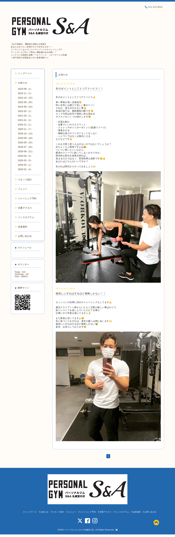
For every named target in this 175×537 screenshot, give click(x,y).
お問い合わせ (23, 236)
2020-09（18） (26, 138)
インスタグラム (24, 217)
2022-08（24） (26, 106)
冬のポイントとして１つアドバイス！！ (79, 88)
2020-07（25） (26, 147)
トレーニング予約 (26, 198)
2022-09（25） (26, 102)
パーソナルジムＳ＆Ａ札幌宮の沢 (79, 530)
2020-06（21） (26, 151)
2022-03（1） (25, 111)
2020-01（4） (25, 169)
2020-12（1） (25, 124)
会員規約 (21, 226)
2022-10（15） (26, 97)
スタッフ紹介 (23, 179)
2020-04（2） (25, 156)
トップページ (23, 73)
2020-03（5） (25, 160)
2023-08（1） (25, 89)
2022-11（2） (25, 93)
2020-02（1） (25, 165)
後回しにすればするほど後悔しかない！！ (81, 293)
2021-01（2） (25, 120)
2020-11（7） (25, 129)
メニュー (21, 189)
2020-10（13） (26, 133)
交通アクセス (23, 208)
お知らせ (21, 82)
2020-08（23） (26, 142)
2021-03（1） (25, 115)
